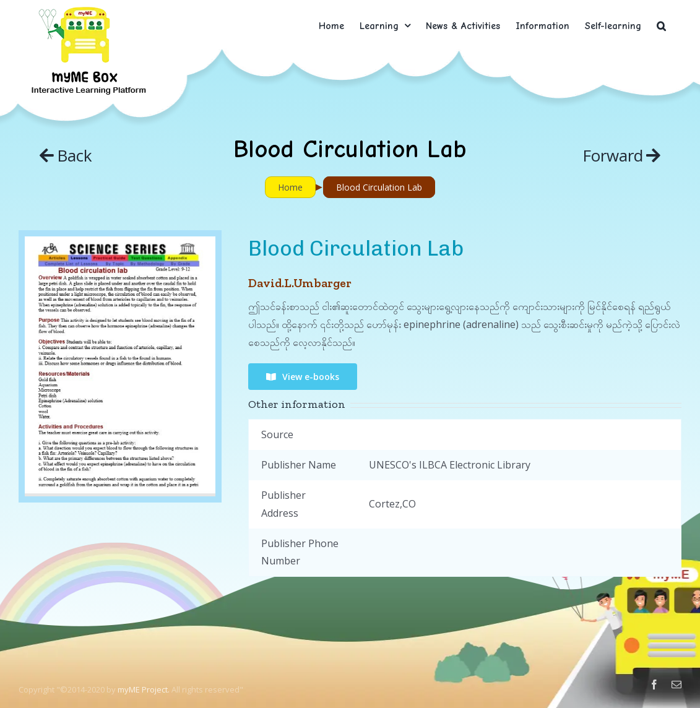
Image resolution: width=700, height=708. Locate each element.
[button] (661, 26)
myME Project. (144, 689)
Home (290, 187)
